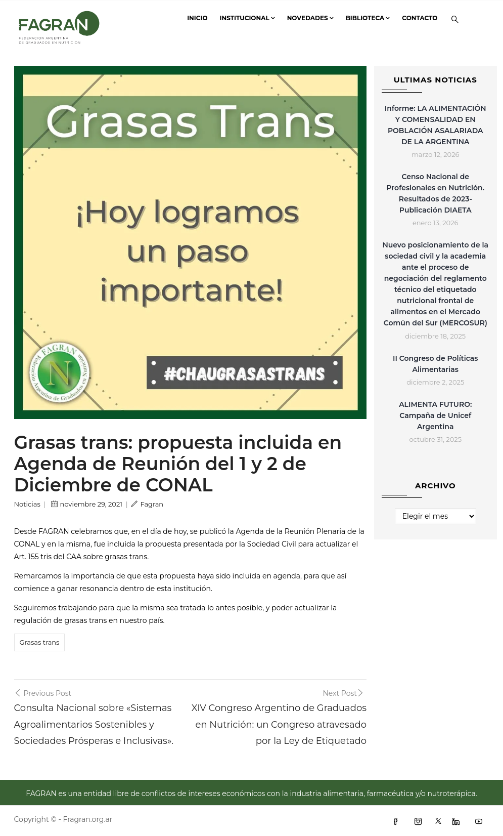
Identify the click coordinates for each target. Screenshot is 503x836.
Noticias (27, 504)
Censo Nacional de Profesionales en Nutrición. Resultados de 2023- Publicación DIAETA (435, 193)
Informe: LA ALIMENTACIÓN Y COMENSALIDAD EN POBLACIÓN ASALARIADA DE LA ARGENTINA (435, 125)
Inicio (197, 18)
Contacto (419, 18)
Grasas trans (40, 642)
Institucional (247, 18)
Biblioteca (368, 18)
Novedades (310, 18)
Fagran (147, 504)
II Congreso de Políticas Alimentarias (435, 364)
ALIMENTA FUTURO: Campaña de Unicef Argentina (435, 415)
